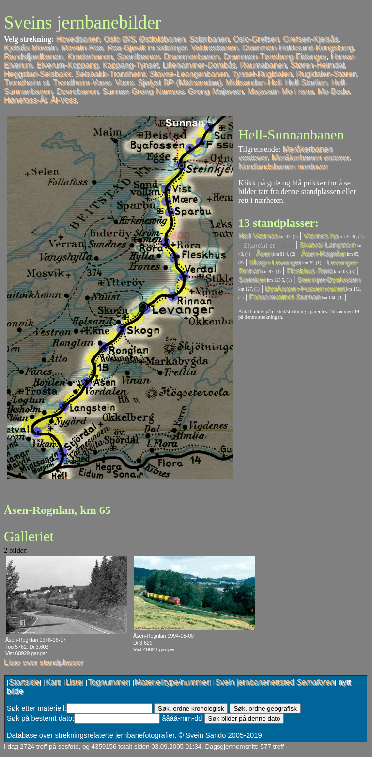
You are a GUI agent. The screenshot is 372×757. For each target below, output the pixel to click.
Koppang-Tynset (130, 65)
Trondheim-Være (82, 82)
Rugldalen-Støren (326, 74)
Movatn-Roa (82, 48)
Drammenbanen (191, 56)
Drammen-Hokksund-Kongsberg (297, 48)
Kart (52, 682)
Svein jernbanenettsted (274, 682)
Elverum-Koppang (67, 65)
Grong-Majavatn (216, 91)
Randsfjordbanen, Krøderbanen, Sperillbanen (82, 56)
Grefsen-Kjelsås (310, 39)
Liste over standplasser (44, 662)
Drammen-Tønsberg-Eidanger (274, 56)
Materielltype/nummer (172, 682)
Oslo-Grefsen (256, 39)
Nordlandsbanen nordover (283, 166)
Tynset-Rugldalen (262, 74)
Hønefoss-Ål (25, 100)
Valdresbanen (214, 48)
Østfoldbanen (162, 39)
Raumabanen (263, 65)
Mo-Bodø (333, 91)
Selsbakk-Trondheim (110, 74)
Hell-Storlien (306, 82)
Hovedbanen (78, 39)
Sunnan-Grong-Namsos (143, 91)
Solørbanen (209, 39)
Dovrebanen (77, 91)
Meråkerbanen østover (310, 158)
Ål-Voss (63, 100)
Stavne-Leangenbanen (189, 74)
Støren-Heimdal (317, 65)
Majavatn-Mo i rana (281, 91)
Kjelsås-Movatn (30, 48)
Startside (24, 682)
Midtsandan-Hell (253, 82)
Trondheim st (26, 82)
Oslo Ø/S (119, 39)
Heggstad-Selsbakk (37, 74)
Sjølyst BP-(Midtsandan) (179, 82)
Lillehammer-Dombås (199, 65)
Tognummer (108, 682)
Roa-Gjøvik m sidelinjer (147, 48)
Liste (73, 682)
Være (124, 82)
